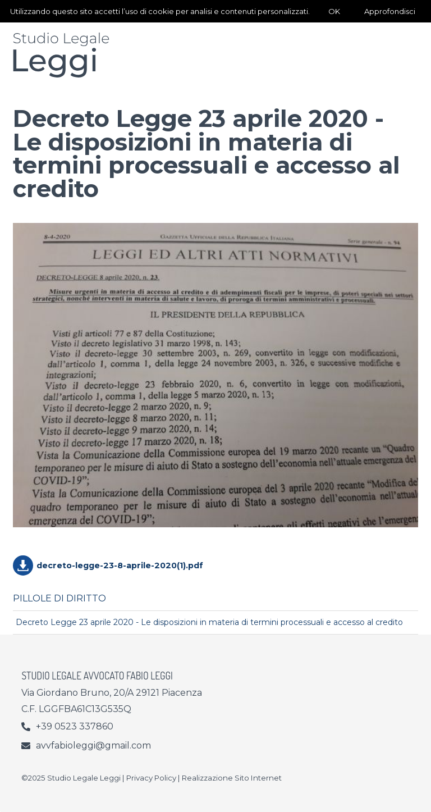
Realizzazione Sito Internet (232, 777)
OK (334, 11)
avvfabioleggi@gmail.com (93, 745)
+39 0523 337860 (74, 726)
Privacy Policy (151, 777)
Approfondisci (389, 11)
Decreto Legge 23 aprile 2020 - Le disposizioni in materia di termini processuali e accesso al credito (209, 622)
